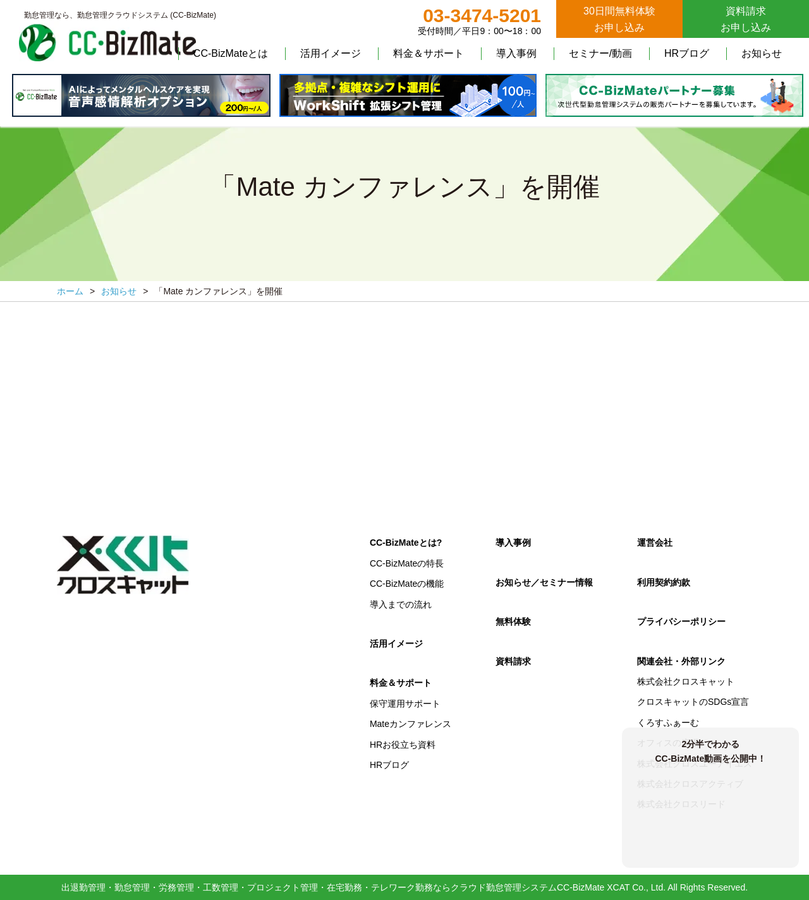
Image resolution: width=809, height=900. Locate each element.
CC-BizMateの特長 (407, 563)
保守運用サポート (405, 704)
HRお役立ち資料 (402, 745)
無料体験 (513, 621)
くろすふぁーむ (668, 722)
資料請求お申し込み (746, 19)
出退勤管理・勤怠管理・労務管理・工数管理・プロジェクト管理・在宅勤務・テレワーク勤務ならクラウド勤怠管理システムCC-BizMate (332, 887)
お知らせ (761, 53)
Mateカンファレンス (410, 724)
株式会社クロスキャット (685, 681)
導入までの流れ (401, 604)
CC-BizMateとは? (406, 542)
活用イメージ (330, 53)
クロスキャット (123, 565)
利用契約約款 (663, 582)
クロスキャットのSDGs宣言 (693, 702)
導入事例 (516, 53)
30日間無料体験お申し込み (619, 19)
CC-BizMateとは (230, 53)
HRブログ (686, 53)
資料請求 (513, 661)
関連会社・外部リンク (681, 661)
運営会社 (654, 542)
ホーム (70, 291)
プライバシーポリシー (681, 621)
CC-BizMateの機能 (407, 584)
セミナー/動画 (600, 53)
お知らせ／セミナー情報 (544, 582)
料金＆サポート (428, 53)
